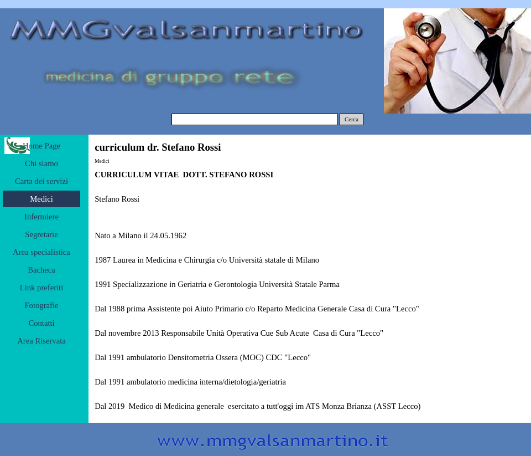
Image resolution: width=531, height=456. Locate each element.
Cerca (351, 119)
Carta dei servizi (41, 181)
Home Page (41, 145)
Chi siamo (41, 163)
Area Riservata (41, 340)
